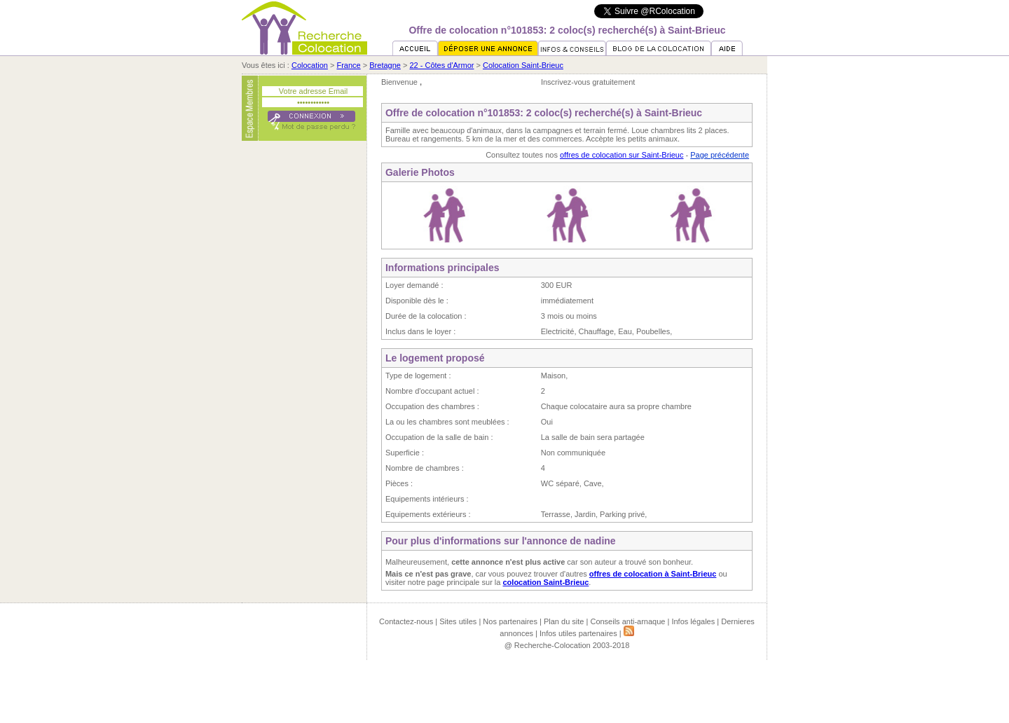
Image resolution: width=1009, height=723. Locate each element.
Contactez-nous (406, 621)
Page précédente (719, 155)
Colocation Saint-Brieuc (523, 65)
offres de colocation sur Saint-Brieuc (622, 155)
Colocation (309, 65)
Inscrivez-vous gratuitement (588, 82)
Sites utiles (457, 621)
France (348, 65)
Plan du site (564, 621)
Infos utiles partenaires (578, 633)
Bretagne (385, 65)
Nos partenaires (510, 621)
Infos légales (693, 621)
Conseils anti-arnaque (627, 621)
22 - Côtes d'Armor (441, 65)
